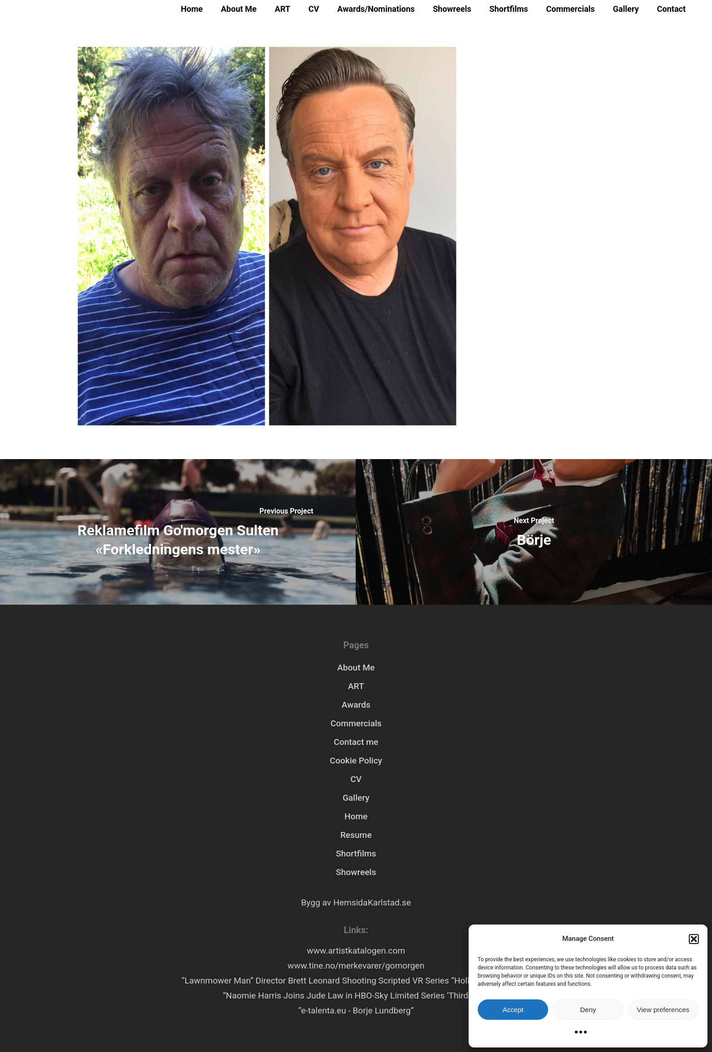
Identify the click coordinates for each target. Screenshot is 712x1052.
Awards (356, 705)
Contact (671, 9)
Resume (355, 835)
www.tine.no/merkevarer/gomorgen (355, 965)
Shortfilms (509, 9)
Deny (588, 1009)
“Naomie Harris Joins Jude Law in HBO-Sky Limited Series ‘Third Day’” (356, 995)
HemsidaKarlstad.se (372, 902)
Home (192, 9)
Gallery (626, 9)
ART (282, 9)
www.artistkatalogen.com (356, 950)
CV (313, 9)
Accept (513, 1009)
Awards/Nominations (376, 9)
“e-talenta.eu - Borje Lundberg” (356, 1010)
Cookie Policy (356, 760)
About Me (239, 9)
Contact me (356, 742)
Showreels (452, 9)
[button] (693, 939)
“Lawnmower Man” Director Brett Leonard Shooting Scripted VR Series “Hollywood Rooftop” (356, 980)
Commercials (570, 9)
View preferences (663, 1009)
